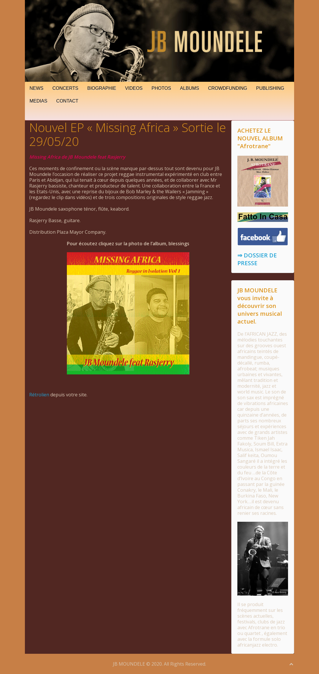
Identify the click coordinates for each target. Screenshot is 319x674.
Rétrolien (39, 394)
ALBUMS (189, 88)
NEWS (36, 88)
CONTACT (67, 101)
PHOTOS (161, 88)
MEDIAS (38, 101)
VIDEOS (133, 88)
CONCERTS (65, 88)
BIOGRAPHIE (101, 88)
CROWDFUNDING (227, 88)
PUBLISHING (270, 88)
